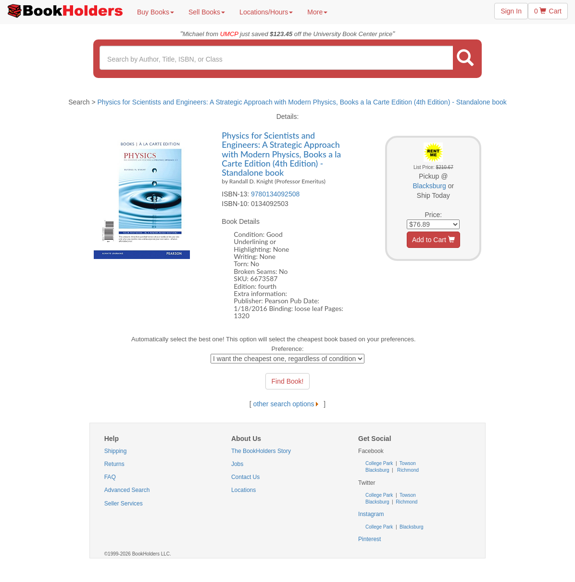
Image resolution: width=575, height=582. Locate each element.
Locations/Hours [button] (266, 12)
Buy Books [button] (155, 12)
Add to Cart (433, 240)
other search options (287, 404)
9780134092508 (275, 194)
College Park (379, 463)
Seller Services (123, 503)
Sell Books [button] (206, 12)
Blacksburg (429, 186)
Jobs (237, 464)
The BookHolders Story (261, 451)
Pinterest (369, 539)
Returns (114, 464)
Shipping (115, 451)
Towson (407, 463)
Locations (243, 490)
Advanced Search (127, 490)
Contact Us (245, 477)
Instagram (371, 514)
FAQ (110, 477)
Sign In (511, 11)
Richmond (407, 470)
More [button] (317, 12)
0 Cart (548, 11)
